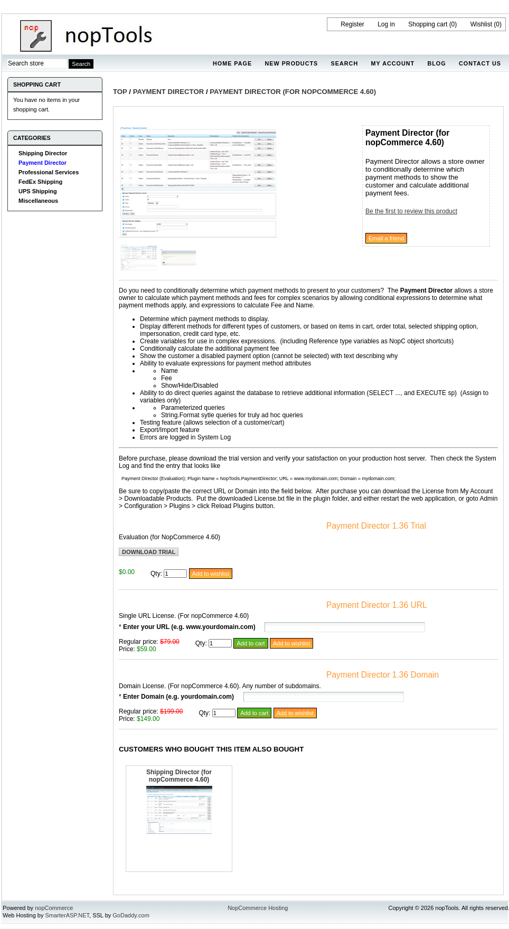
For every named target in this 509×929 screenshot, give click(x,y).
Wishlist (481, 24)
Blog (436, 63)
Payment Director (42, 162)
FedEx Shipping (40, 182)
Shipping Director (42, 153)
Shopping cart (427, 24)
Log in (386, 24)
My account (393, 63)
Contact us (480, 63)
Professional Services (48, 172)
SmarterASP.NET (67, 915)
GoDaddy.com (130, 915)
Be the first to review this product (411, 211)
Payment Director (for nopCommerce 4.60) (293, 92)
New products (291, 63)
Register (352, 24)
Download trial (148, 552)
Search (345, 63)
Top (120, 92)
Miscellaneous (38, 201)
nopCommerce (54, 908)
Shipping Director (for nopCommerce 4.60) (179, 775)
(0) (453, 24)
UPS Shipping (37, 191)
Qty (155, 573)
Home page (232, 63)
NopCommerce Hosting (258, 908)
